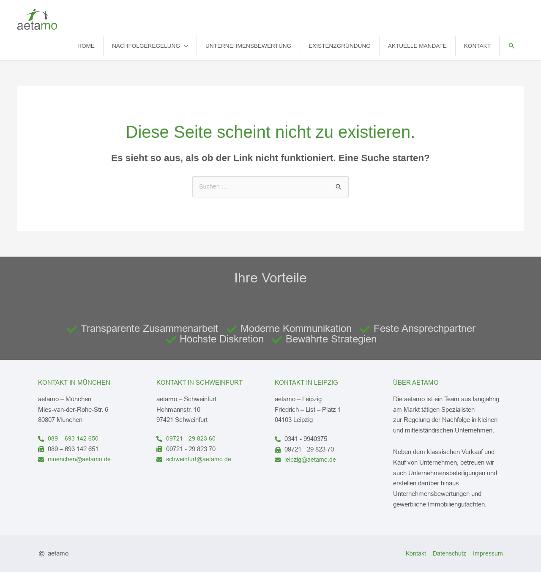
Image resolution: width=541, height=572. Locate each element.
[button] (512, 46)
